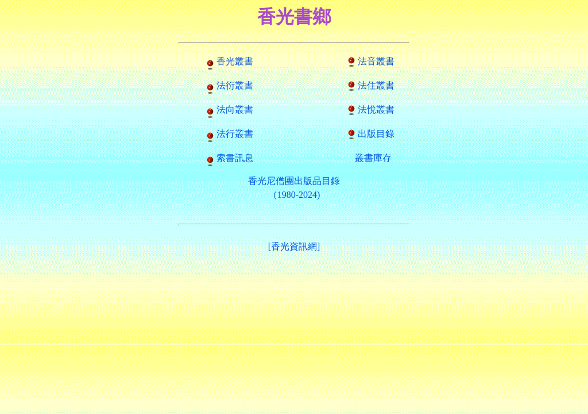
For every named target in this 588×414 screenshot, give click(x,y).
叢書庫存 (373, 158)
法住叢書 (376, 85)
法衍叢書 (234, 85)
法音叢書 (376, 61)
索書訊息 (234, 158)
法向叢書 (234, 109)
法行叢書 (234, 134)
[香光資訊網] (294, 246)
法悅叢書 (376, 109)
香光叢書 (234, 61)
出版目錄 (376, 134)
